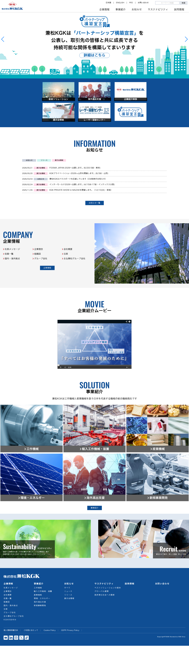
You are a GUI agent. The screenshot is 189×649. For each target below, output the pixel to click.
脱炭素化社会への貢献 (104, 598)
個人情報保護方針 (11, 633)
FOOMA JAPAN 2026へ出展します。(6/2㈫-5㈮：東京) (74, 179)
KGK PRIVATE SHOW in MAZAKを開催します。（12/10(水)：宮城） (80, 202)
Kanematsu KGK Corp (177, 640)
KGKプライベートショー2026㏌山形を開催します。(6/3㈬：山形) (78, 185)
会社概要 (68, 261)
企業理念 (38, 261)
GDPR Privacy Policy (70, 633)
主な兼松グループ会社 (74, 270)
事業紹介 (120, 9)
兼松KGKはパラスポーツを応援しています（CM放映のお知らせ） (78, 191)
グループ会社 (40, 270)
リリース (44, 172)
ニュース (68, 594)
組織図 (37, 266)
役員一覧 (9, 266)
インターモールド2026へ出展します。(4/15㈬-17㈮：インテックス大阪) (82, 196)
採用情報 (179, 9)
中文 (131, 3)
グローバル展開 (101, 594)
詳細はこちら (94, 55)
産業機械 (38, 598)
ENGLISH (120, 3)
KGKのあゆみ (10, 623)
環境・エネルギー (42, 602)
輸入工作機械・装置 (43, 594)
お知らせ (137, 9)
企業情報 (104, 9)
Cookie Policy (50, 633)
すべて (67, 591)
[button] (2, 39)
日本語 (108, 3)
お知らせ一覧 (94, 215)
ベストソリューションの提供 (107, 591)
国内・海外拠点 (12, 270)
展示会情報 (59, 172)
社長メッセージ (12, 261)
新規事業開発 (40, 609)
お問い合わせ (143, 3)
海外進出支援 (40, 605)
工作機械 (38, 591)
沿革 (66, 266)
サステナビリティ (158, 9)
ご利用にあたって (31, 633)
